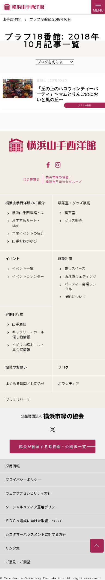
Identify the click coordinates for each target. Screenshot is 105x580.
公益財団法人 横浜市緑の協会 (52, 416)
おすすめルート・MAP (26, 223)
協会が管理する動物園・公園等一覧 (52, 446)
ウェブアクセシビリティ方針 (28, 493)
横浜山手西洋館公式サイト (24, 7)
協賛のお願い (16, 367)
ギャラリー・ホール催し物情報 (28, 334)
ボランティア (68, 383)
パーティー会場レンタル (80, 287)
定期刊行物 (14, 314)
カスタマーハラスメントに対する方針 (35, 534)
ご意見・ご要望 (17, 561)
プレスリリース (17, 399)
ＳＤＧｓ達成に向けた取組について (33, 520)
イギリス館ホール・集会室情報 (28, 347)
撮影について (75, 296)
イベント (12, 258)
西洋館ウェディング (80, 276)
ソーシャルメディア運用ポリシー (32, 507)
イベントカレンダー (28, 276)
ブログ (63, 367)
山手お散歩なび (24, 241)
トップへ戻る (97, 546)
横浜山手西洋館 (52, 145)
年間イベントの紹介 (28, 233)
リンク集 (12, 548)
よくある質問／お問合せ (25, 383)
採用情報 (12, 465)
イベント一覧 (22, 268)
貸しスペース (75, 268)
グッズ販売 (73, 220)
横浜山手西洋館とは (28, 212)
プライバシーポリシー (23, 479)
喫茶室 (70, 212)
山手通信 (19, 324)
